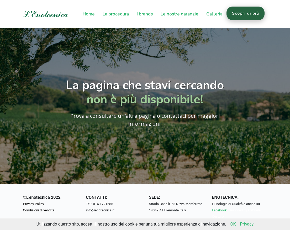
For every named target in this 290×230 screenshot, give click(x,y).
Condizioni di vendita (39, 210)
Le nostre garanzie (179, 14)
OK (233, 224)
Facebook (219, 210)
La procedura (116, 14)
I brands (145, 14)
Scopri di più (245, 13)
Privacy (247, 224)
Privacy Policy (33, 204)
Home (89, 14)
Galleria (214, 14)
